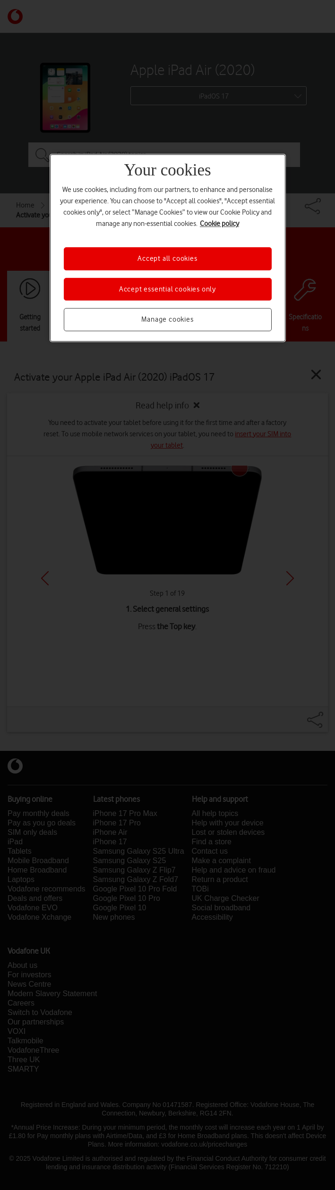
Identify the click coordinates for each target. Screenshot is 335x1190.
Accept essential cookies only (167, 289)
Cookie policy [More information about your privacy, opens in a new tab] (219, 224)
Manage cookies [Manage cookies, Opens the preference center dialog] (167, 319)
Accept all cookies (167, 259)
